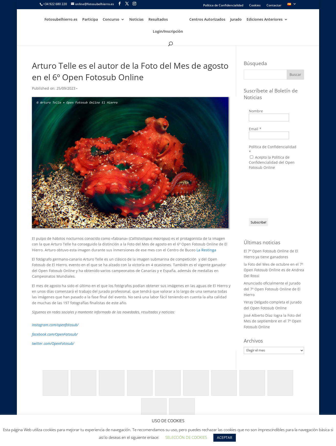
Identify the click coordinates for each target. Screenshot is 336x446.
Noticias (136, 20)
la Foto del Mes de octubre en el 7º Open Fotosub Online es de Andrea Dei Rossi (274, 270)
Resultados (158, 20)
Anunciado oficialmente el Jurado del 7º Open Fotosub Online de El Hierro (272, 289)
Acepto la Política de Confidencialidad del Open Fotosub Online (272, 162)
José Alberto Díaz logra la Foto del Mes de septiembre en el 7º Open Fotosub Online (272, 321)
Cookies (255, 5)
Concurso (111, 20)
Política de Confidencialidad (223, 5)
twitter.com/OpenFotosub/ (53, 343)
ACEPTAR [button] (224, 437)
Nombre (256, 111)
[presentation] (270, 193)
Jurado (236, 20)
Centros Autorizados (207, 20)
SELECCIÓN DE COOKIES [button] (186, 437)
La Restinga (206, 250)
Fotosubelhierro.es (60, 20)
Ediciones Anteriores (265, 20)
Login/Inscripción (168, 32)
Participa (90, 20)
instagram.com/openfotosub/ (55, 324)
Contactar (274, 5)
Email (255, 128)
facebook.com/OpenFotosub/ (55, 334)
